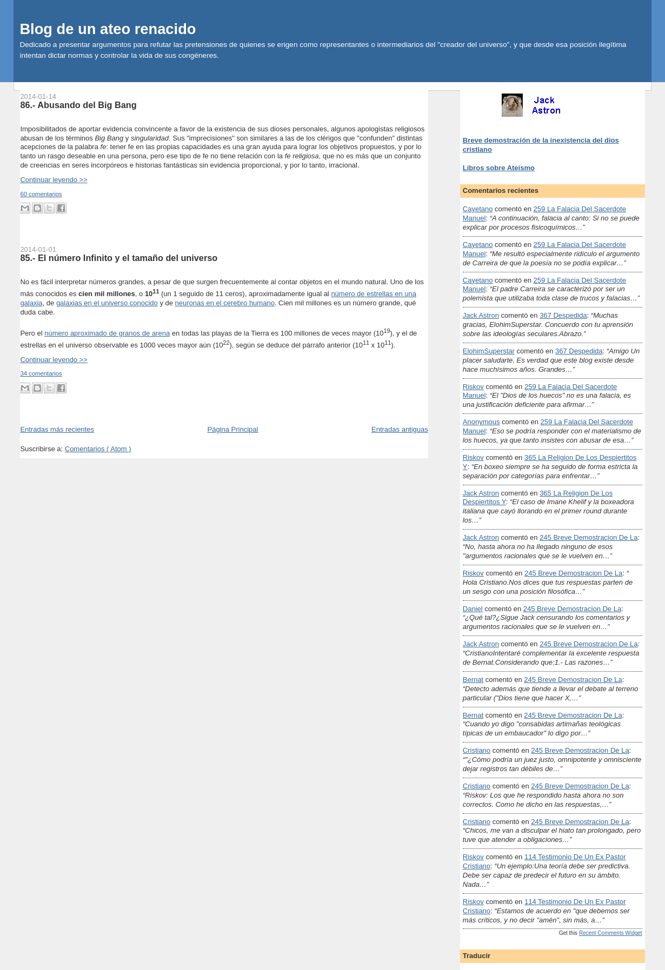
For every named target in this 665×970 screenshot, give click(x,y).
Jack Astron (481, 315)
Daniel (473, 609)
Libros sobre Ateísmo (499, 168)
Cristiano (476, 750)
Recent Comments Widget (610, 933)
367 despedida (563, 315)
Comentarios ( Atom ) (98, 449)
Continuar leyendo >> (53, 180)
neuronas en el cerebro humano (225, 303)
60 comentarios (41, 194)
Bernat (473, 679)
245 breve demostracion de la (588, 537)
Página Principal (233, 429)
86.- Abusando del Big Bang (78, 105)
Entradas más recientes (57, 429)
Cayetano (478, 209)
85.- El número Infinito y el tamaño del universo (118, 258)
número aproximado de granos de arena (107, 333)
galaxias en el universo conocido (107, 303)
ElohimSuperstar (489, 351)
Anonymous (481, 422)
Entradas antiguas (399, 429)
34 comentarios (41, 373)
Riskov (473, 387)
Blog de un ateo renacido (107, 29)
